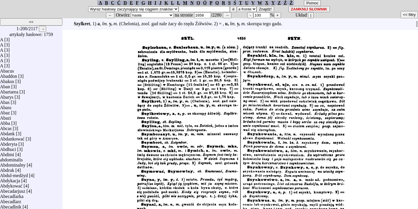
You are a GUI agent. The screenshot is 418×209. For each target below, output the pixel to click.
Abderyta (8, 142)
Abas (5, 100)
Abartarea (9, 90)
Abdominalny (13, 163)
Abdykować (11, 184)
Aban (5, 85)
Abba (5, 121)
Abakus (7, 80)
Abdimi (7, 153)
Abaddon (8, 74)
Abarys (6, 95)
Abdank (7, 132)
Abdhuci (8, 147)
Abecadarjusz (12, 189)
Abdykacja (10, 179)
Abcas (6, 127)
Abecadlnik (10, 205)
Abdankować (12, 137)
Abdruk (7, 168)
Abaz (5, 111)
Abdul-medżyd (14, 174)
